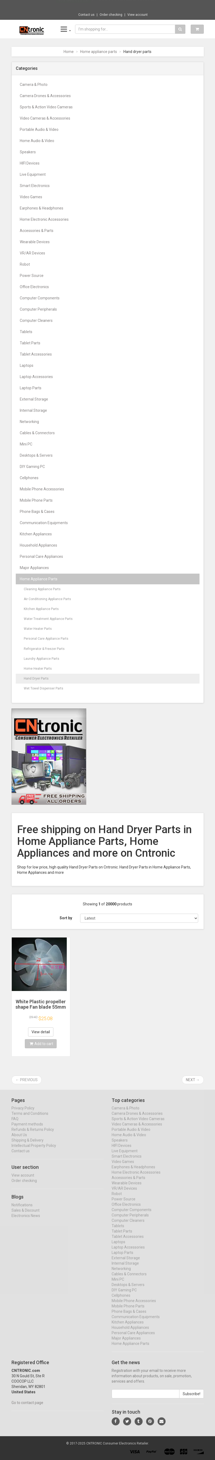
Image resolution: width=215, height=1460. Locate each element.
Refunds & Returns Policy (32, 1135)
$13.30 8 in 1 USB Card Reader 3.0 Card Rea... (125, 5)
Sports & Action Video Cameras (46, 107)
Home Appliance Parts (38, 579)
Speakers (28, 152)
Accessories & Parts (36, 230)
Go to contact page (27, 1408)
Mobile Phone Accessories (42, 489)
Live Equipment (33, 174)
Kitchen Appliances (36, 534)
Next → (193, 1080)
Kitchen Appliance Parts (41, 609)
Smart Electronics (35, 186)
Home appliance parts (98, 51)
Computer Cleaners (36, 320)
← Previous (26, 1080)
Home (69, 51)
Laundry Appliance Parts (41, 659)
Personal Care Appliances (41, 556)
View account (137, 15)
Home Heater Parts (38, 668)
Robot (25, 264)
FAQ (14, 1124)
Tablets (26, 332)
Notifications (22, 1210)
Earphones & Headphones (41, 208)
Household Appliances (38, 545)
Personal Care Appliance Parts (46, 639)
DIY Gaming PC (32, 466)
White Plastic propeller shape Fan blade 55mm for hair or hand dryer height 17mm (40, 1009)
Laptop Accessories (36, 377)
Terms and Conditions (29, 1118)
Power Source (32, 275)
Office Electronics (34, 287)
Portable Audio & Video (39, 129)
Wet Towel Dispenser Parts (43, 688)
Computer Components (40, 298)
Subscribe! (191, 1399)
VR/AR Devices (32, 253)
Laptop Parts (30, 388)
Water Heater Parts (38, 629)
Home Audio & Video (37, 141)
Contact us (86, 15)
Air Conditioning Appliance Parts (47, 599)
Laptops (26, 365)
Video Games (31, 197)
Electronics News (25, 1220)
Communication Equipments (44, 523)
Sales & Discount (25, 1215)
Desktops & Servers (36, 455)
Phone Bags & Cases (37, 511)
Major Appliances (34, 568)
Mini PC (26, 444)
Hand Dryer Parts (36, 678)
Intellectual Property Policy (33, 1151)
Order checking (111, 15)
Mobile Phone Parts (36, 500)
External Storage (34, 399)
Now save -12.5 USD (73, 5)
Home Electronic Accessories (44, 219)
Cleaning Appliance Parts (42, 589)
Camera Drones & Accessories (45, 96)
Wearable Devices (35, 242)
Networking (29, 422)
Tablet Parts (30, 343)
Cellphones (29, 478)
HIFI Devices (30, 163)
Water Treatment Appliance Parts (48, 619)
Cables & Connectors (37, 433)
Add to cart (41, 1044)
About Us (19, 1140)
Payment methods (27, 1129)
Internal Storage (33, 410)
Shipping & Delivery (27, 1145)
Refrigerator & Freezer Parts (44, 649)
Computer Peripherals (38, 309)
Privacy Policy (22, 1113)
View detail (41, 1032)
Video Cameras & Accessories (45, 118)
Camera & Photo (34, 84)
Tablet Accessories (36, 354)
